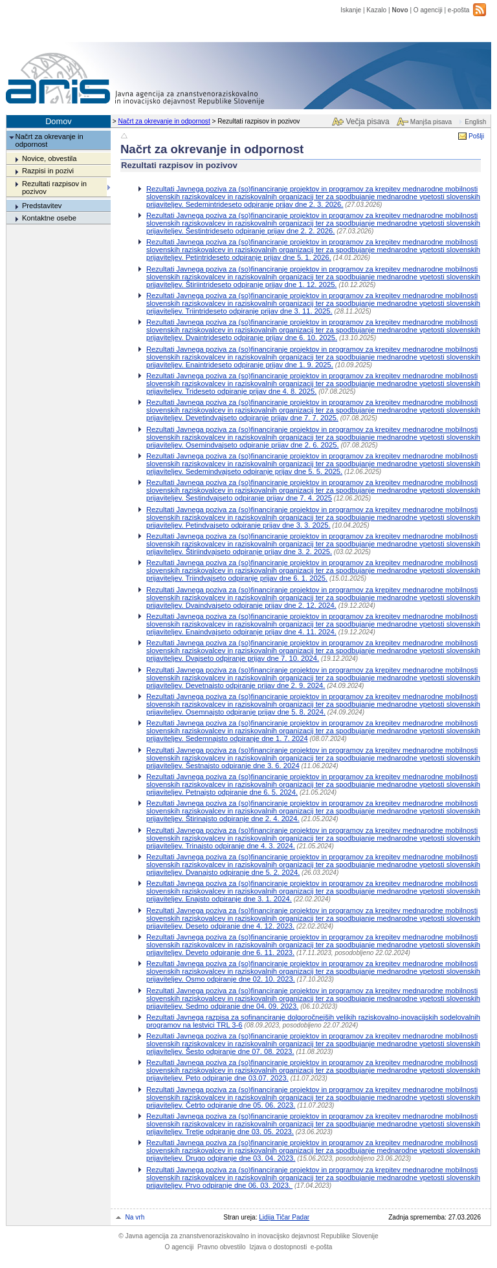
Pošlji (476, 136)
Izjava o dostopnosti (278, 1247)
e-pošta (459, 10)
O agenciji (428, 10)
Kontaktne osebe (49, 218)
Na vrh (135, 1217)
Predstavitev (42, 206)
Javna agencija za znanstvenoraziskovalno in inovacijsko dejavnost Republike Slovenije (248, 1236)
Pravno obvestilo (221, 1247)
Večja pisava (367, 121)
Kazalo (376, 10)
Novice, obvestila (49, 158)
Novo (400, 10)
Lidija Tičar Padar (284, 1217)
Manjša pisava (431, 121)
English (475, 121)
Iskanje (350, 10)
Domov (58, 121)
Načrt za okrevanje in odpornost (164, 121)
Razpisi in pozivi (48, 171)
